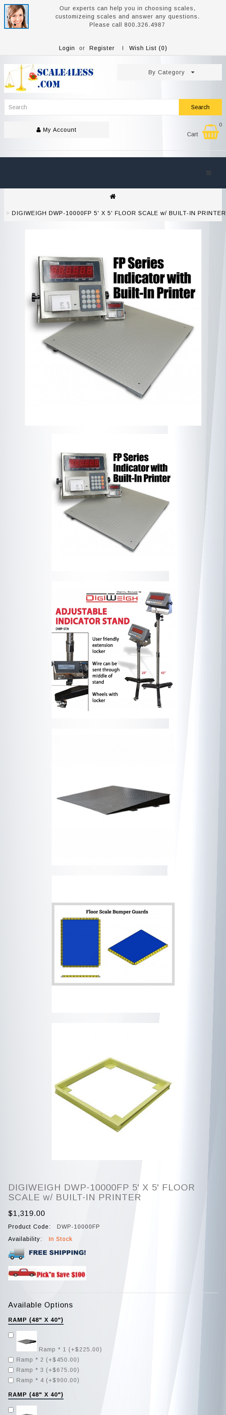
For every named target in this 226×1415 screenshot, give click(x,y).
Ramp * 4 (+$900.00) (44, 1380)
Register (102, 48)
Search (200, 107)
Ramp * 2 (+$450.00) (44, 1359)
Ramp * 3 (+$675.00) (44, 1370)
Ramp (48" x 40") (36, 1319)
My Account (57, 129)
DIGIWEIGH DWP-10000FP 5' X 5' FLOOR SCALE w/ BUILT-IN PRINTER (119, 213)
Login (67, 48)
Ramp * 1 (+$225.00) (55, 1349)
